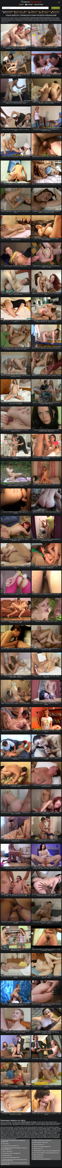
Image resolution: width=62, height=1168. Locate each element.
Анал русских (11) (7, 1155)
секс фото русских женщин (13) (10, 1145)
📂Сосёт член (27, 11)
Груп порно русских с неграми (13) (11, 1153)
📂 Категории (39, 4)
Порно (31, 1)
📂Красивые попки (46, 11)
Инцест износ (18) (38, 1157)
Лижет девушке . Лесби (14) (40, 1142)
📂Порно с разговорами (20, 12)
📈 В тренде (29, 4)
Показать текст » (5, 21)
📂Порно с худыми (43, 12)
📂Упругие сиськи (7, 12)
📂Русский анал (56, 11)
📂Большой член (32, 12)
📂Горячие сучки (55, 12)
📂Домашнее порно (36, 11)
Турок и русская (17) (38, 1144)
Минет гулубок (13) (38, 1155)
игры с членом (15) (7, 1151)
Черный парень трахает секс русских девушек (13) (46, 1150)
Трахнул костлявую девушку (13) (41, 1146)
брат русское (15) (37, 1148)
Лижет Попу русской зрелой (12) (41, 1159)
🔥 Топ (21, 4)
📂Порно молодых (18, 11)
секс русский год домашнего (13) (10, 1157)
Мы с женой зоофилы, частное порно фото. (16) (45, 1152)
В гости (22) (5, 1143)
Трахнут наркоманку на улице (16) (42, 1140)
